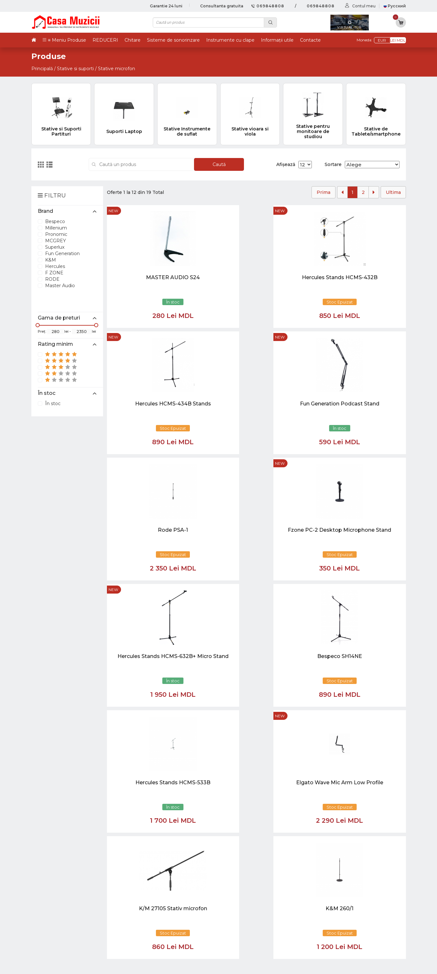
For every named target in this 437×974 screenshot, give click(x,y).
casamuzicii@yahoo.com (65, 779)
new (113, 210)
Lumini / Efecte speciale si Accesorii (355, 922)
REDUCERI (105, 40)
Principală (42, 68)
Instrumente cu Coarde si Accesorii (355, 894)
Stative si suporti (75, 68)
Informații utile (277, 40)
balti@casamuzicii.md (62, 791)
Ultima (393, 192)
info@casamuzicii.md (61, 785)
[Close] (237, 832)
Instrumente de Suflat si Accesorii (353, 901)
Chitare (133, 40)
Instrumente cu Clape (339, 887)
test (245, 894)
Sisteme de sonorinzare (173, 40)
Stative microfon (116, 68)
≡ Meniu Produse (67, 40)
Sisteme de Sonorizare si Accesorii (354, 915)
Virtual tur (253, 880)
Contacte (310, 40)
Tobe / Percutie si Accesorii (345, 880)
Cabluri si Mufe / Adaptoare (345, 929)
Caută (219, 164)
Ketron (249, 887)
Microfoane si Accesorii (340, 908)
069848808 (267, 6)
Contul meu (364, 6)
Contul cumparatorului (269, 915)
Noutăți (250, 873)
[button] (167, 802)
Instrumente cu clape (230, 40)
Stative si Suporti (332, 943)
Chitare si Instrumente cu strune (352, 873)
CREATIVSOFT (389, 965)
